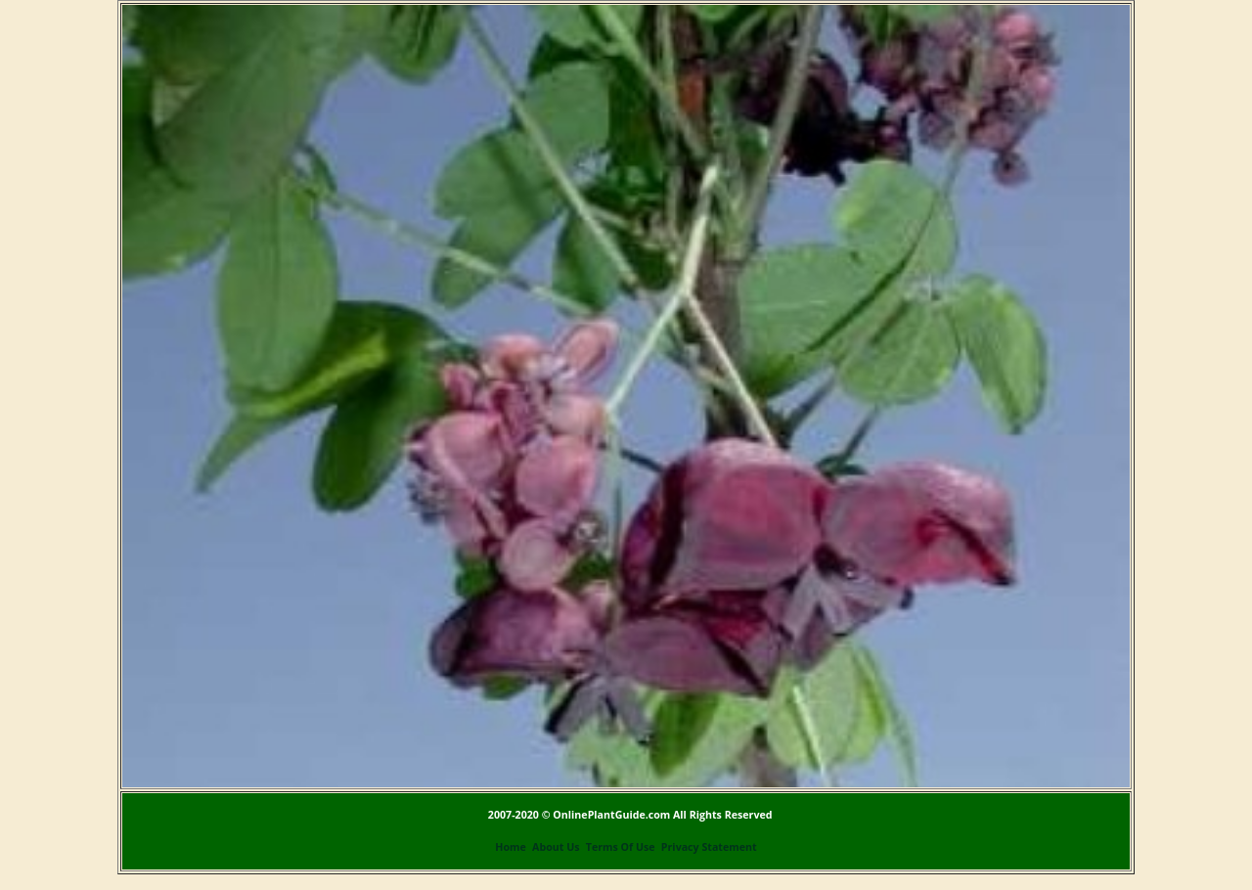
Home (510, 847)
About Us (555, 847)
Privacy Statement (709, 847)
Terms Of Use (620, 847)
